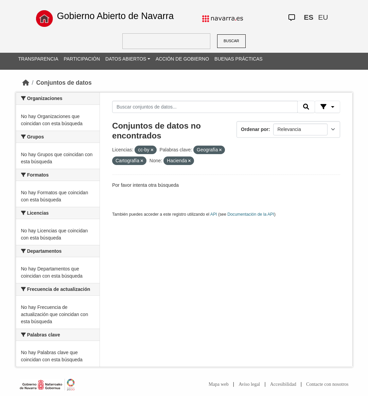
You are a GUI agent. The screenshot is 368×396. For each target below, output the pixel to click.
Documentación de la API (250, 214)
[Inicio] (25, 82)
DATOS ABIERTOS (125, 59)
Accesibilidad (283, 384)
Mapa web (219, 384)
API (213, 214)
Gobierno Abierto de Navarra (115, 16)
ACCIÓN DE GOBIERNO (182, 59)
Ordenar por (254, 129)
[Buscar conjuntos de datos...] (205, 107)
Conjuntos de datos (63, 82)
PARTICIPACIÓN (82, 59)
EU (323, 17)
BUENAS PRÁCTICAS (238, 59)
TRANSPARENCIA (38, 59)
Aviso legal (249, 384)
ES (308, 17)
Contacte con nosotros (327, 384)
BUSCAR (231, 41)
